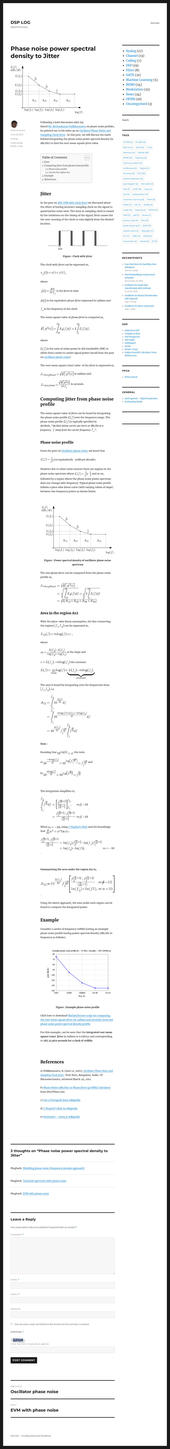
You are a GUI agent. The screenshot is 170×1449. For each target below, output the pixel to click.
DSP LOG (20, 22)
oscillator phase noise (57, 357)
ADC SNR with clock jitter (72, 202)
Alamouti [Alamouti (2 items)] (129, 152)
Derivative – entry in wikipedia (61, 1116)
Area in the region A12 (59, 172)
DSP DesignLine (132, 337)
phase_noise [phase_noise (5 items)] (130, 220)
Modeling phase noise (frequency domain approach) (54, 1168)
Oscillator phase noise (74, 450)
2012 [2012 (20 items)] (140, 147)
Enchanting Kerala (133, 401)
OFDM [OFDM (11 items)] (153, 210)
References (50, 179)
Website (16, 1309)
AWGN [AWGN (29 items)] (143, 152)
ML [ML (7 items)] (138, 204)
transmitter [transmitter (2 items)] (130, 241)
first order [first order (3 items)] (147, 184)
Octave (128, 346)
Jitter (47, 162)
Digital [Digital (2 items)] (144, 168)
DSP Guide (130, 340)
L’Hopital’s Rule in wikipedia (60, 1108)
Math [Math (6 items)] (151, 199)
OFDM (130, 99)
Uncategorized (136, 104)
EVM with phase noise (36, 1193)
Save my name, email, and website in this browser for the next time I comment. (52, 1324)
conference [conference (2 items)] (130, 168)
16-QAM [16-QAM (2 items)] (140, 142)
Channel (132, 56)
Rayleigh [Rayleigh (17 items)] (147, 231)
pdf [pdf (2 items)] (136, 215)
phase (20, 143)
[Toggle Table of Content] (85, 157)
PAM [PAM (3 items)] (126, 215)
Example (48, 175)
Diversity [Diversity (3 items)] (128, 173)
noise (13, 143)
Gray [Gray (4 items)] (148, 189)
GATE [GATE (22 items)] (137, 189)
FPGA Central (131, 377)
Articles (155, 23)
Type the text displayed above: (30, 1344)
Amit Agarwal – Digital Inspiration (141, 398)
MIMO (130, 84)
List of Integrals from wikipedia (61, 1100)
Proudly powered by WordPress (36, 1436)
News (130, 94)
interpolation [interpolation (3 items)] (140, 194)
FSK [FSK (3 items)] (126, 189)
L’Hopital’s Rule (77, 826)
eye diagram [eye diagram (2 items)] (130, 184)
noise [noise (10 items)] (127, 210)
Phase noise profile (58, 169)
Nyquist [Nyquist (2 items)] (140, 210)
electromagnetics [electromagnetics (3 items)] (133, 178)
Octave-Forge (131, 349)
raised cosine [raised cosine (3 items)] (130, 231)
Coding (131, 60)
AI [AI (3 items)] (149, 147)
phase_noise (17, 146)
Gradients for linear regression (139, 306)
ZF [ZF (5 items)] (154, 241)
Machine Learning (139, 80)
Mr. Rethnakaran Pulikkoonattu (67, 126)
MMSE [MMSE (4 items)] (148, 204)
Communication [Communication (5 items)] (132, 163)
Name (15, 1279)
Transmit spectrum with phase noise (44, 1180)
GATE (130, 75)
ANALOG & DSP (132, 330)
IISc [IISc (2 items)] (126, 194)
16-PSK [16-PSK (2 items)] (127, 142)
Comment (17, 1234)
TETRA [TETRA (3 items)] (147, 236)
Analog (14, 138)
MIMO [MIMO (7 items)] (127, 204)
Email (15, 1294)
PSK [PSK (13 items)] (144, 220)
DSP (129, 65)
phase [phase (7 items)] (146, 215)
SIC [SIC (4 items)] (126, 236)
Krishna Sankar (18, 130)
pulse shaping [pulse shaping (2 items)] (131, 225)
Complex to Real (132, 333)
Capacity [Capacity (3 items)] (140, 158)
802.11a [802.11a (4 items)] (128, 147)
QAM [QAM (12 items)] (147, 225)
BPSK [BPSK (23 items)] (127, 158)
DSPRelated (130, 343)
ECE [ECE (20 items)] (141, 173)
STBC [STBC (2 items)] (136, 236)
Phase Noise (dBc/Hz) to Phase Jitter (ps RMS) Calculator (77, 1087)
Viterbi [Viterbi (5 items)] (144, 241)
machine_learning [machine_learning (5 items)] (133, 199)
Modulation (134, 89)
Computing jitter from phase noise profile (66, 165)
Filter (130, 70)
